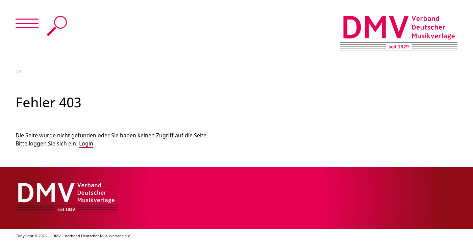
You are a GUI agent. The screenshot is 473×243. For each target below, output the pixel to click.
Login (86, 143)
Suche (57, 26)
